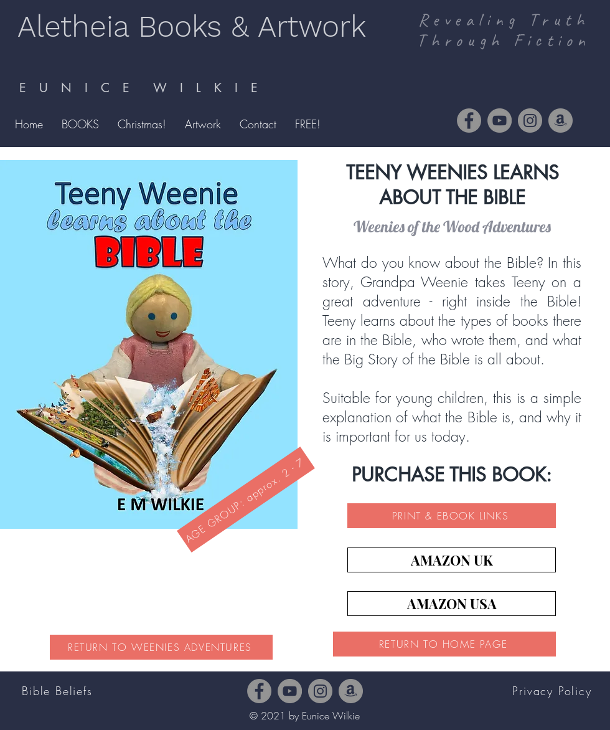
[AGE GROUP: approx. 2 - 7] (246, 499)
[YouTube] (499, 120)
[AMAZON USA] (451, 603)
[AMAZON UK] (451, 560)
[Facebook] (469, 120)
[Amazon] (560, 120)
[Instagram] (530, 120)
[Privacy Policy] (553, 690)
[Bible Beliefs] (58, 690)
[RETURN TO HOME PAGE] (444, 644)
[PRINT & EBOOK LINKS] (451, 515)
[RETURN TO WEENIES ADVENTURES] (161, 647)
